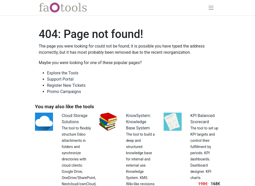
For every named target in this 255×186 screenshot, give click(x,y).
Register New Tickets (66, 85)
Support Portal (60, 79)
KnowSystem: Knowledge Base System (138, 121)
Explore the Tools (62, 73)
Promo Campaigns (64, 91)
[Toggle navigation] (211, 7)
